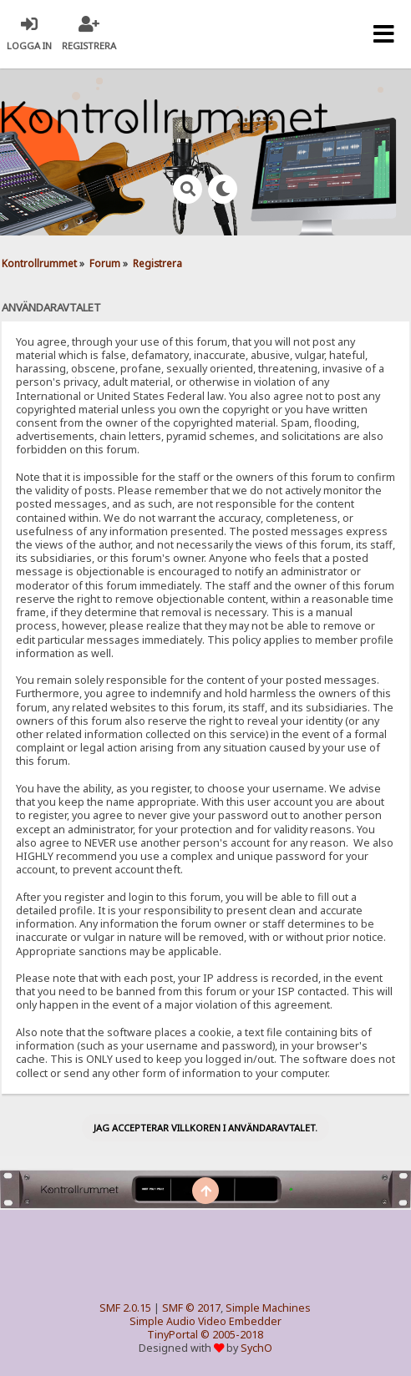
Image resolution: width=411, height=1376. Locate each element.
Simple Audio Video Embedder (205, 1321)
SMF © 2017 (191, 1308)
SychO (256, 1348)
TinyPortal (172, 1335)
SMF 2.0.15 (125, 1308)
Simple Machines (268, 1308)
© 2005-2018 (231, 1335)
